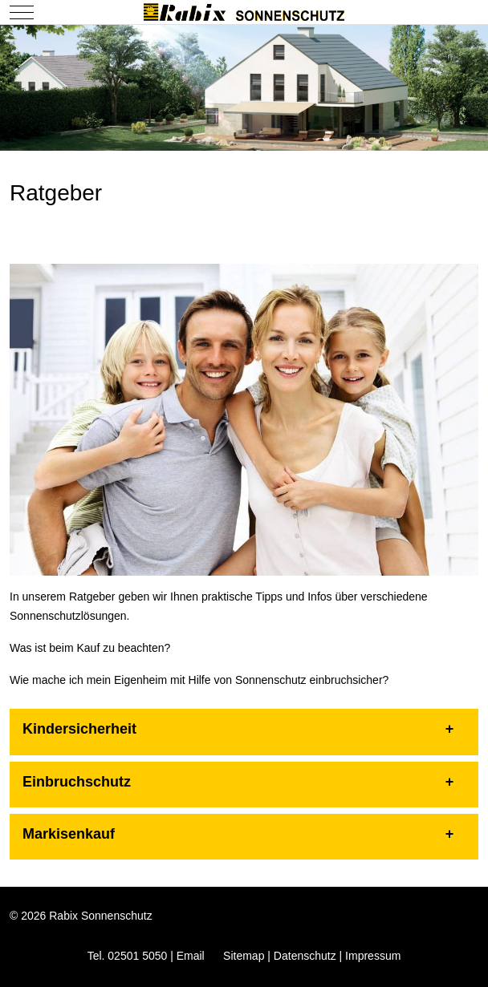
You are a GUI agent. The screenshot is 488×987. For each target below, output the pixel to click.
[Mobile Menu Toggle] (22, 12)
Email (191, 955)
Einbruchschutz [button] (76, 782)
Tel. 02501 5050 (127, 955)
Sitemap (243, 955)
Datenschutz (305, 955)
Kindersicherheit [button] (79, 729)
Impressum (373, 955)
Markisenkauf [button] (68, 834)
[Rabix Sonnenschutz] (244, 12)
